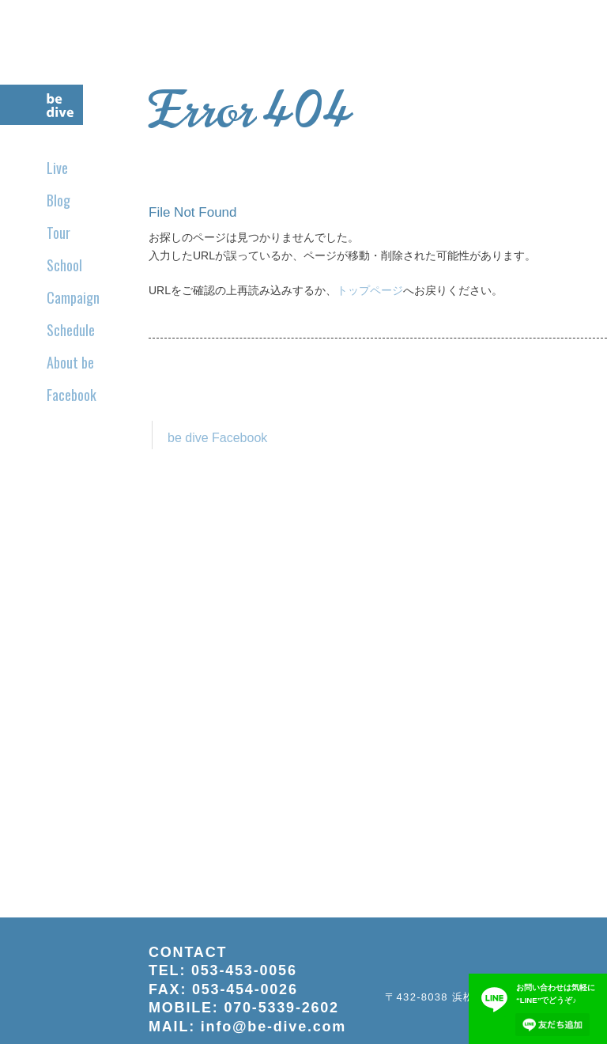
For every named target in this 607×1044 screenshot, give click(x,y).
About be (70, 362)
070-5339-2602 (281, 1008)
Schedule (71, 330)
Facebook (71, 394)
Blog (58, 200)
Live (57, 167)
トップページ (370, 290)
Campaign (73, 297)
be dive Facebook (217, 437)
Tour (58, 232)
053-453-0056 (244, 970)
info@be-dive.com (273, 1027)
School (64, 265)
